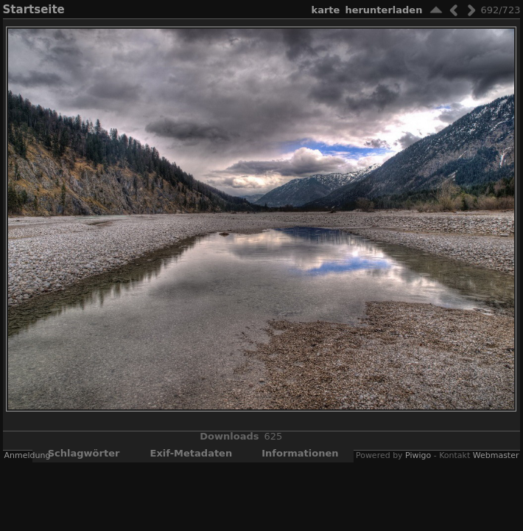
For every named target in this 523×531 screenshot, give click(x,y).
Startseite (34, 9)
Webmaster (496, 455)
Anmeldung (27, 455)
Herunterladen (383, 9)
